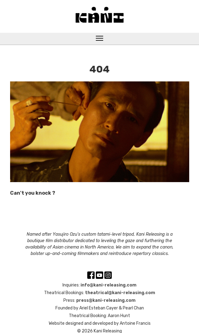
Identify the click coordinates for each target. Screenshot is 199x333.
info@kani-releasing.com (109, 285)
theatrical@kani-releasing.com (120, 292)
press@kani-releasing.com (106, 300)
